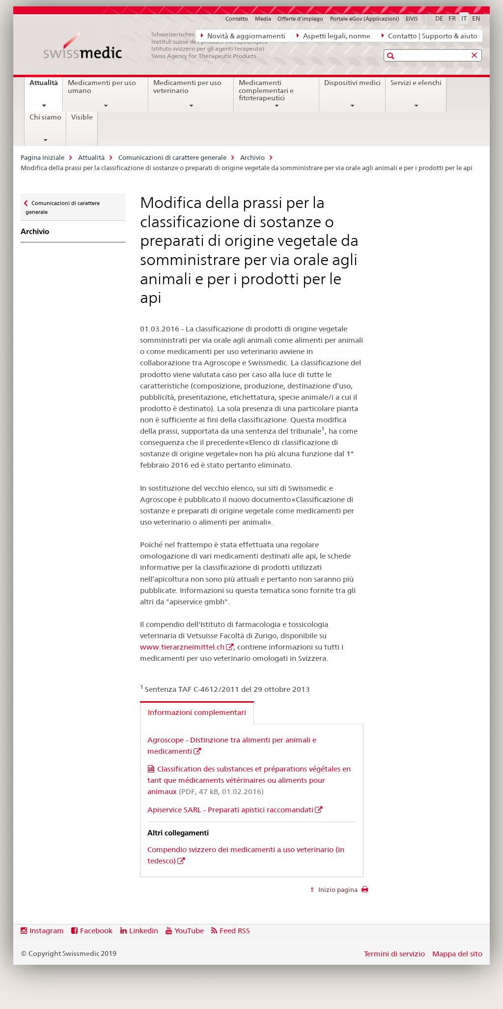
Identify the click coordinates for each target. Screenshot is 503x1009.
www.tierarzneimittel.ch (182, 647)
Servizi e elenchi (416, 83)
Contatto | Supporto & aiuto (429, 35)
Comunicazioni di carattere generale (172, 157)
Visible (82, 117)
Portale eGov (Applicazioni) (364, 18)
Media (263, 18)
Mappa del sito (457, 953)
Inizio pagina (337, 889)
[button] (391, 56)
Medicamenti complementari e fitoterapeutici (266, 90)
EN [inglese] (476, 18)
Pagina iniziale (42, 157)
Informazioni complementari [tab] (197, 712)
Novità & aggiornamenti (243, 35)
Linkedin (143, 930)
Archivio (252, 157)
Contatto (236, 18)
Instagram (46, 930)
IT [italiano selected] (464, 18)
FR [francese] (452, 18)
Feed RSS (235, 930)
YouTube (189, 930)
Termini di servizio (394, 953)
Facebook (96, 930)
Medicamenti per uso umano (102, 86)
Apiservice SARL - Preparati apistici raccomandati (230, 809)
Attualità (45, 86)
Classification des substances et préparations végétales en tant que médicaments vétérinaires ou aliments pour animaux (249, 780)
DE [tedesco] (439, 18)
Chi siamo (45, 117)
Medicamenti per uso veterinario (187, 86)
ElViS (412, 18)
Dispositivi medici (352, 83)
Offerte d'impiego (300, 18)
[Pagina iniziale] (161, 45)
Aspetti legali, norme (333, 35)
